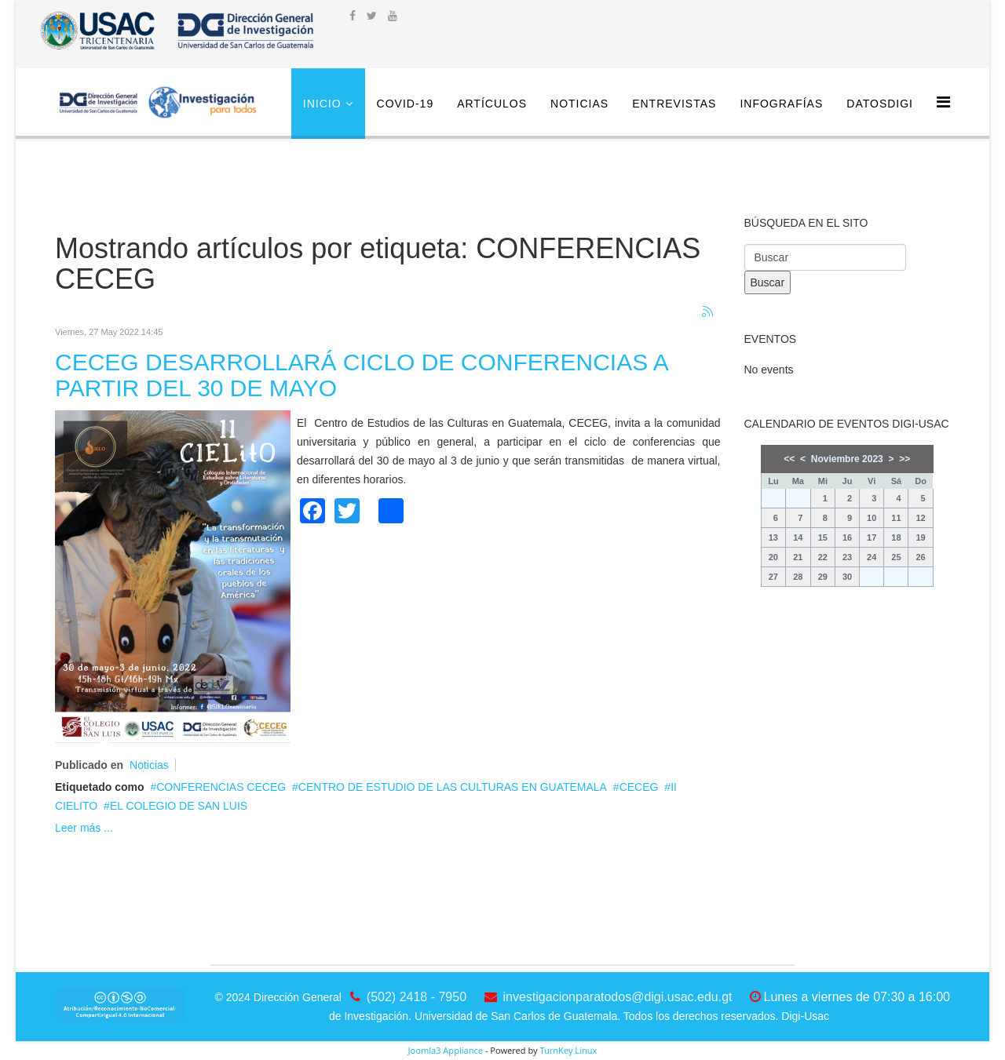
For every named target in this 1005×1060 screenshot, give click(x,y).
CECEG (639, 787)
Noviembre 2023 (847, 459)
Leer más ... (84, 827)
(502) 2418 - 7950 (416, 997)
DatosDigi (879, 103)
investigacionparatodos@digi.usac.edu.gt (618, 997)
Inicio (322, 103)
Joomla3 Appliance (445, 1050)
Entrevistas (674, 103)
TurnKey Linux (568, 1050)
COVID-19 (405, 103)
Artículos (492, 103)
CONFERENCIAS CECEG (221, 787)
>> (904, 459)
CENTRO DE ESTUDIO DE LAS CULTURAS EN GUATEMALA (452, 787)
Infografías (781, 103)
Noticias (579, 103)
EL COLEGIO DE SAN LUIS (178, 806)
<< (789, 459)
